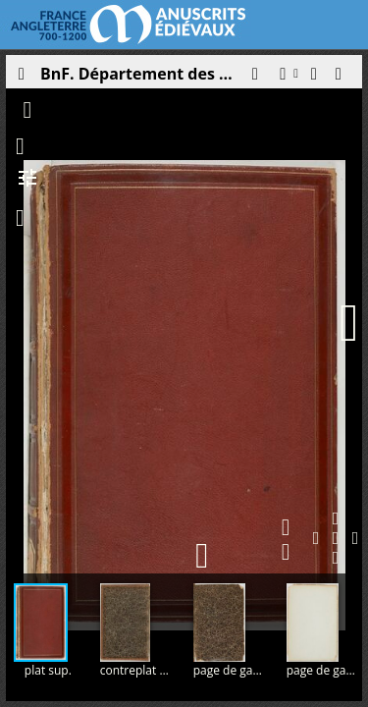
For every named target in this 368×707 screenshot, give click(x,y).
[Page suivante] (349, 323)
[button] (254, 78)
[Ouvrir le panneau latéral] (20, 78)
